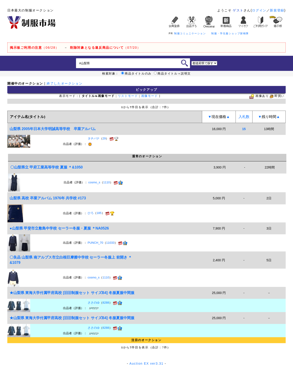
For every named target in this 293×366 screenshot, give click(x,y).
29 (104, 138)
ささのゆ (94, 302)
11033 (110, 242)
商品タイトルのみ (136, 73)
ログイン (259, 10)
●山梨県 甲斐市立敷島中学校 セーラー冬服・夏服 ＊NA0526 (59, 228)
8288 (106, 302)
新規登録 (277, 10)
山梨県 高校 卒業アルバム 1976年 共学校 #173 (48, 198)
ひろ (91, 213)
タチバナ (94, 138)
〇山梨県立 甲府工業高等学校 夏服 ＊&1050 (46, 167)
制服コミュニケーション (190, 33)
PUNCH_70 (95, 242)
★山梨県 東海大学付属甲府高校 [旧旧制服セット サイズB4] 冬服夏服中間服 (72, 293)
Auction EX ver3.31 (146, 363)
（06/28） (34, 47)
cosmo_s (94, 182)
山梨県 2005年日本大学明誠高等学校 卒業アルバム (53, 129)
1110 (106, 182)
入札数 (244, 117)
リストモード (128, 96)
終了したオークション (64, 83)
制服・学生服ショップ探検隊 (230, 33)
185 (99, 213)
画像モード (149, 96)
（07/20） (105, 47)
